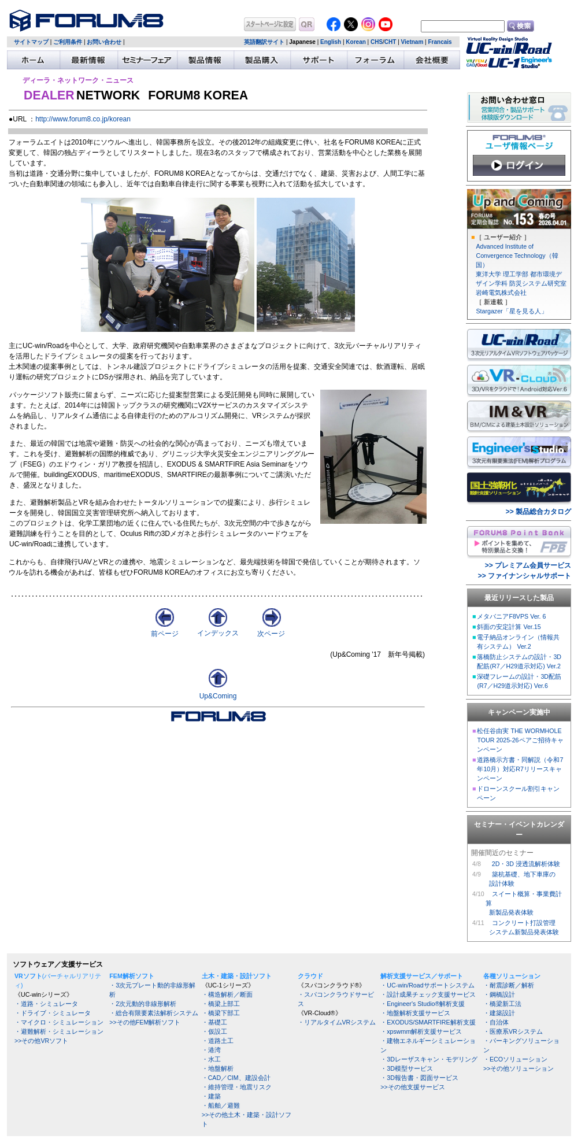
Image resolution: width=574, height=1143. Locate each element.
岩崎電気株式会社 (501, 292)
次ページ (271, 630)
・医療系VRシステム (513, 1031)
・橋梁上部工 (221, 1003)
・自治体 (496, 1022)
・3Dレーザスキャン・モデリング (428, 1059)
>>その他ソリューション (518, 1068)
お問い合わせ (104, 42)
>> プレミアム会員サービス (528, 565)
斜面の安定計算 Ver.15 (508, 626)
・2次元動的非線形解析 (142, 1003)
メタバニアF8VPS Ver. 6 (511, 616)
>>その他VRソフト (41, 1040)
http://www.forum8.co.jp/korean (83, 119)
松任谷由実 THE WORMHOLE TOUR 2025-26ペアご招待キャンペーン (520, 740)
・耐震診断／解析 (508, 985)
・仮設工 (214, 1031)
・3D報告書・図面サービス (419, 1077)
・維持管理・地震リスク (237, 1086)
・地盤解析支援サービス (415, 1012)
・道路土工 (218, 1040)
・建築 (211, 1096)
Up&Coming (218, 696)
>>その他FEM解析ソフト (144, 1022)
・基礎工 (214, 1022)
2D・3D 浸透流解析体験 (526, 863)
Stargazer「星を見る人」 (511, 311)
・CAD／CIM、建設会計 (236, 1077)
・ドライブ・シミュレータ (52, 1012)
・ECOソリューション (515, 1059)
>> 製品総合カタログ (538, 512)
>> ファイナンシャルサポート (524, 576)
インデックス (218, 629)
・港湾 (211, 1049)
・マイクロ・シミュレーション (58, 1022)
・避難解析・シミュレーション (58, 1031)
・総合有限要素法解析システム (153, 1012)
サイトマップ (31, 42)
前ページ (165, 630)
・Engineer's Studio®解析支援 (422, 1003)
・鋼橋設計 (499, 994)
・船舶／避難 (221, 1105)
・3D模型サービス (406, 1068)
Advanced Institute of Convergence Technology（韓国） (517, 255)
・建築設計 (499, 1012)
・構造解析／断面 (227, 994)
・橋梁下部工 (221, 1012)
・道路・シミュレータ (46, 1003)
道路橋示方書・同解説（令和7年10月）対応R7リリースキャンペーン (520, 769)
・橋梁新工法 (502, 1003)
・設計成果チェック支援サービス (428, 994)
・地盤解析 (218, 1068)
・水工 (211, 1059)
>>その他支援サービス (412, 1086)
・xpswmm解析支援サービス (421, 1031)
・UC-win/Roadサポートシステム (427, 985)
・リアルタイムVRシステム (337, 1022)
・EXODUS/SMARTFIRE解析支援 (427, 1022)
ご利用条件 (67, 42)
